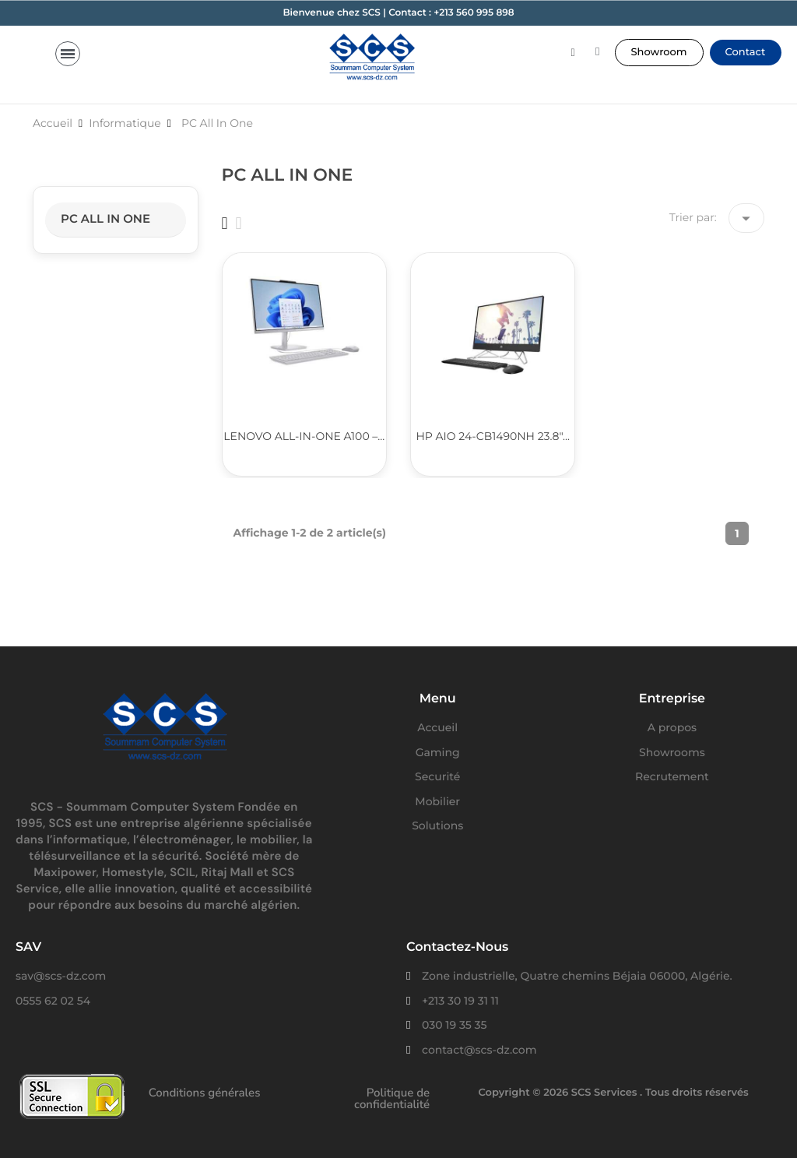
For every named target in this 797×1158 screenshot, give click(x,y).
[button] (659, 52)
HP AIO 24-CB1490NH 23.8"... (492, 436)
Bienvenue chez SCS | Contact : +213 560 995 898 (398, 13)
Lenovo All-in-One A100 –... (303, 436)
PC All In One (105, 218)
